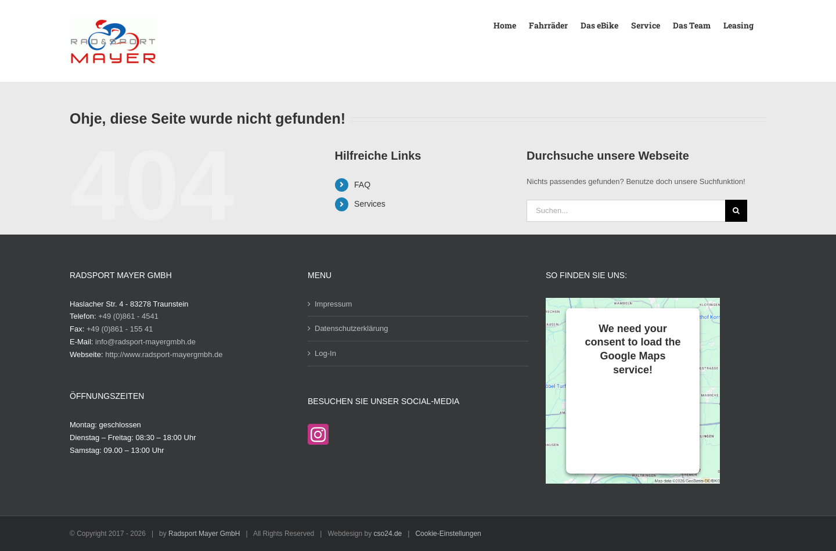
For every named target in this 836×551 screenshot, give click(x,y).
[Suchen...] (626, 211)
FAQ (362, 184)
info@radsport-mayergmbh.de (145, 341)
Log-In (325, 353)
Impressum (333, 304)
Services (369, 203)
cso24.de (388, 534)
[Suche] (736, 211)
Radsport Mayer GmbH (204, 534)
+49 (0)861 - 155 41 (120, 329)
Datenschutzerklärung (351, 328)
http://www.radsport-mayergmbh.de (163, 354)
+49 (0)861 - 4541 (128, 316)
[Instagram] (318, 434)
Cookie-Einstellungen (448, 534)
